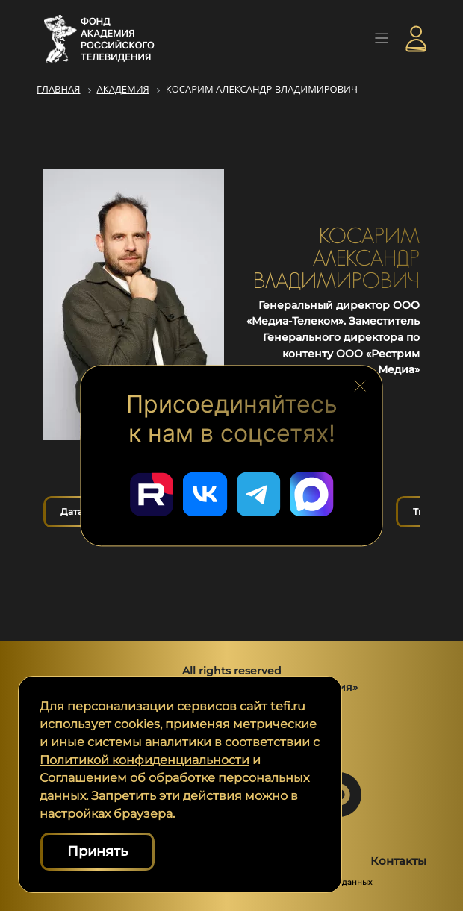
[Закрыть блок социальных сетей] (360, 386)
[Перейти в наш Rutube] (150, 494)
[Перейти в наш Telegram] (258, 494)
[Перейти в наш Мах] (312, 494)
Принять (97, 851)
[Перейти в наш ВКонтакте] (204, 494)
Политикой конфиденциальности (144, 760)
